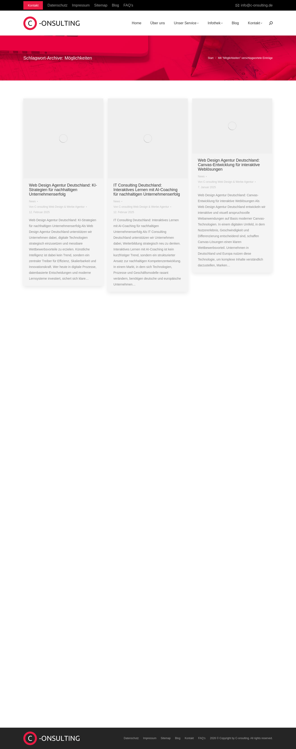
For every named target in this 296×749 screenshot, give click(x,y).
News (32, 201)
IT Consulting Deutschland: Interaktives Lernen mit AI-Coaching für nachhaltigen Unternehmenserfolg (146, 189)
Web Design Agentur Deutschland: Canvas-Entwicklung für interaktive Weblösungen (229, 165)
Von (57, 206)
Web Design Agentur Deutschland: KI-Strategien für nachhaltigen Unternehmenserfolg (63, 189)
